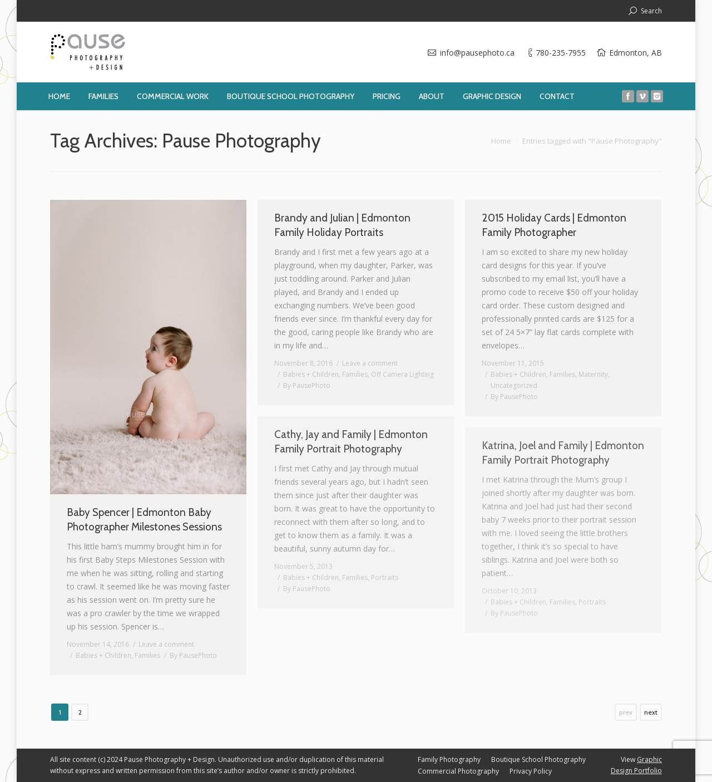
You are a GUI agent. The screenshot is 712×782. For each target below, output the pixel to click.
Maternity (593, 374)
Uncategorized (514, 385)
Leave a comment (166, 644)
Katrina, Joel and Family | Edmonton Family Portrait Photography (563, 452)
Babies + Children (103, 655)
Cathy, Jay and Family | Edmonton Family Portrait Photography (351, 441)
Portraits (384, 577)
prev (625, 712)
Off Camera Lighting (402, 374)
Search (651, 11)
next (650, 712)
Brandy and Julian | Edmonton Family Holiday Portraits (342, 225)
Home (501, 141)
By (193, 655)
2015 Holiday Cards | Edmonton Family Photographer (554, 225)
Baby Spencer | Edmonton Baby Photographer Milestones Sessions (144, 519)
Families (147, 655)
